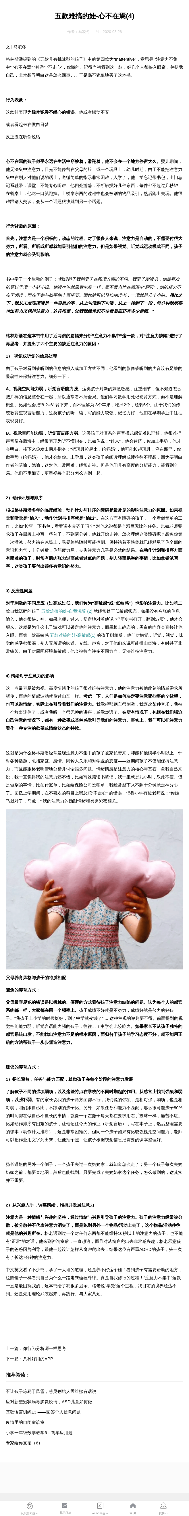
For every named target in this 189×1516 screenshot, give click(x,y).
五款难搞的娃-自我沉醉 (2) (66, 611)
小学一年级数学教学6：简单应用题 (39, 1432)
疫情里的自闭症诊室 (25, 1422)
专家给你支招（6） (24, 1442)
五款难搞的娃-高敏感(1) (72, 635)
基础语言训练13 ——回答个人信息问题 (43, 1411)
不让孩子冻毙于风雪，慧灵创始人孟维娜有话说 (51, 1391)
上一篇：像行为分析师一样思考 (36, 1348)
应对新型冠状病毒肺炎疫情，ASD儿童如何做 (49, 1401)
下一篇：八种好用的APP (29, 1358)
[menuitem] (30, 1509)
